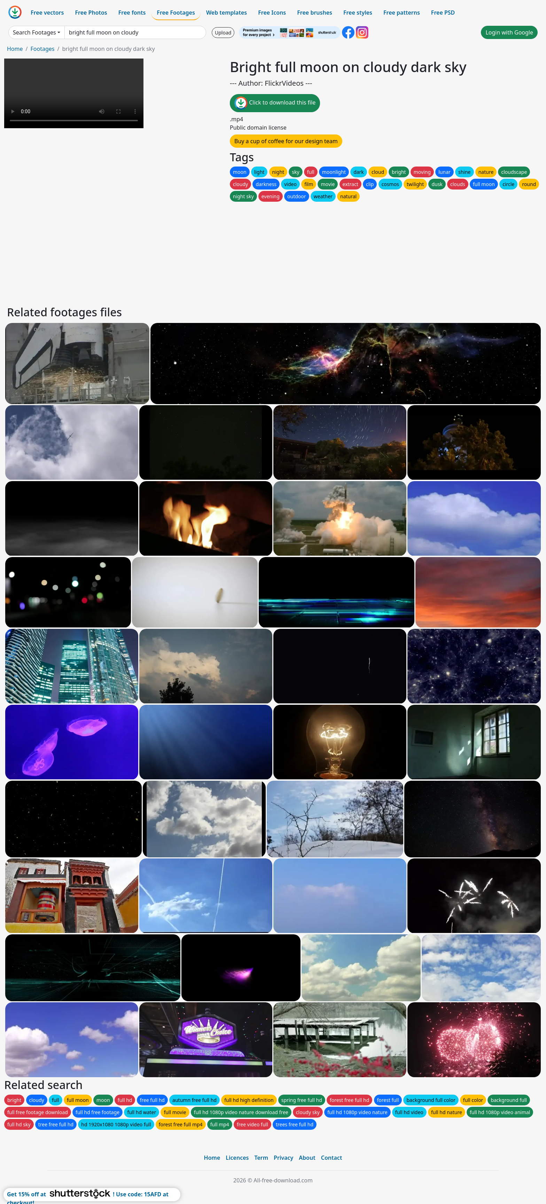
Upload (223, 32)
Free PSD (443, 12)
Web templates (226, 12)
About (307, 1157)
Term (261, 1157)
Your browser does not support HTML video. (73, 93)
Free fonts (132, 12)
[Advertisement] (215, 252)
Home (15, 49)
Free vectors (47, 12)
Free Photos (91, 12)
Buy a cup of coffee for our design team (286, 141)
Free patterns (401, 12)
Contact (331, 1157)
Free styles (357, 12)
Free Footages (176, 12)
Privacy (283, 1157)
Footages (42, 49)
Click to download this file (274, 103)
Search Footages (34, 32)
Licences (237, 1157)
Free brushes (314, 12)
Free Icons (272, 12)
